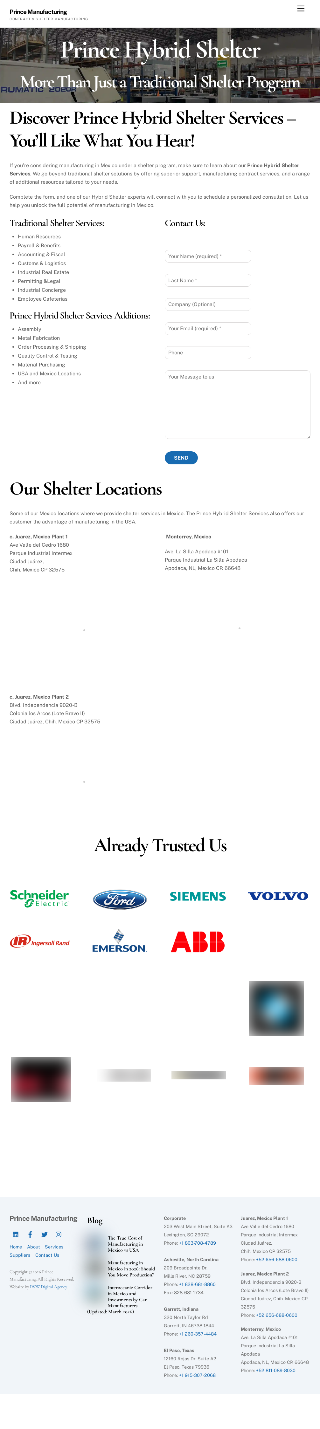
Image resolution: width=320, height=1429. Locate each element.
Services (54, 1247)
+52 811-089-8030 (276, 1370)
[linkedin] (16, 1233)
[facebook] (30, 1233)
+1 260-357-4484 (198, 1334)
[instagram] (58, 1233)
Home (16, 1247)
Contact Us (47, 1255)
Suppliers (20, 1255)
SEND (181, 458)
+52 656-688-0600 (276, 1259)
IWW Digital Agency (48, 1286)
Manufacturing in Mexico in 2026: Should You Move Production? (131, 1269)
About (33, 1247)
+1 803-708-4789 (197, 1243)
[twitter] (44, 1233)
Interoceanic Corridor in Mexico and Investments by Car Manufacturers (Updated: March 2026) (119, 1300)
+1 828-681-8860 (197, 1284)
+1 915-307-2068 (197, 1375)
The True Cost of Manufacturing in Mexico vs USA (125, 1244)
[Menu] (301, 9)
